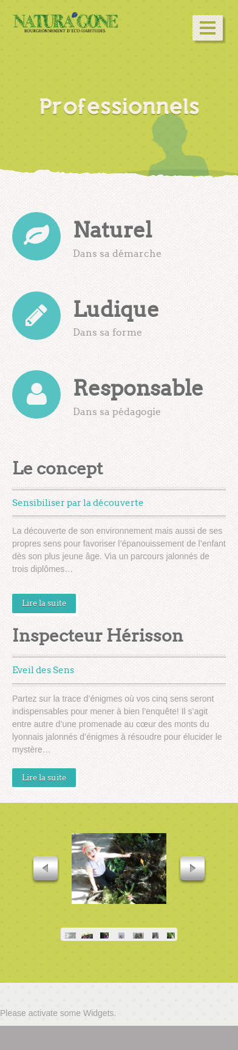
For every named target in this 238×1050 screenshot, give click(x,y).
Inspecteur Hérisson (97, 635)
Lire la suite (44, 603)
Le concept (57, 468)
